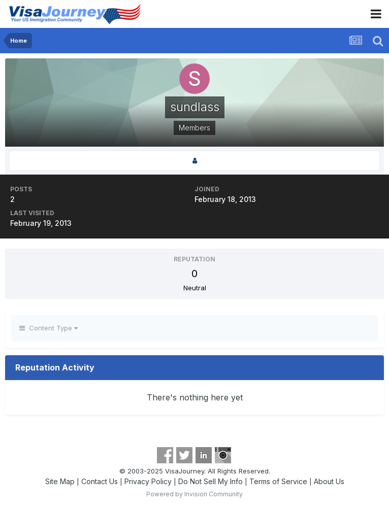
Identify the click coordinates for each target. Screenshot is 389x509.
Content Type (48, 328)
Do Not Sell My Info (210, 481)
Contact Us (99, 481)
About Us (329, 481)
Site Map (60, 481)
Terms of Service (278, 481)
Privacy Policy (148, 481)
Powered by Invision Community (194, 494)
